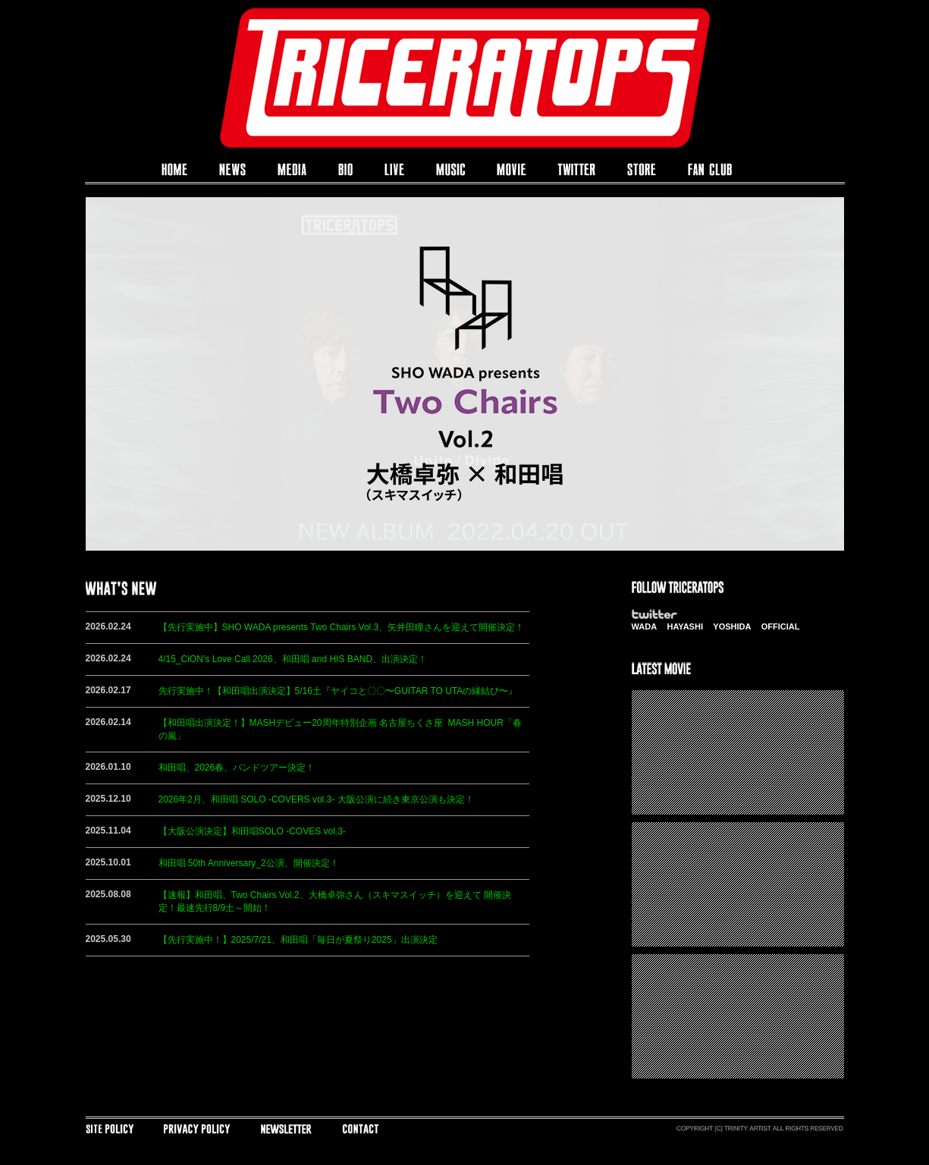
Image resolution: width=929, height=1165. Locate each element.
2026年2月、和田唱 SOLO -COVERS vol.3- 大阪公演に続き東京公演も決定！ (316, 799)
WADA (645, 626)
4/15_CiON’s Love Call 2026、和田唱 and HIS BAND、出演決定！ (293, 659)
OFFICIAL (780, 626)
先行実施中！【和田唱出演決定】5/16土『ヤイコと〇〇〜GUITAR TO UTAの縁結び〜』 (338, 691)
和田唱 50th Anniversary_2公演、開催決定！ (248, 863)
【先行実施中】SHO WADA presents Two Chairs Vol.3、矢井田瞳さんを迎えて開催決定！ (341, 627)
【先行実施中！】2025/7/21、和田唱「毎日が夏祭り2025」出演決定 (298, 939)
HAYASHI (685, 626)
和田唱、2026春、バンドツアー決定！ (236, 767)
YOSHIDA (732, 626)
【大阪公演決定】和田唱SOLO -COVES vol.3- (252, 831)
